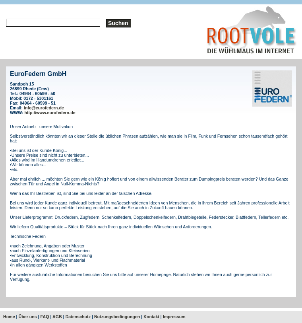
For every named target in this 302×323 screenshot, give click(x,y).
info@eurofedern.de (44, 107)
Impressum (174, 316)
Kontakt (151, 316)
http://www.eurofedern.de (50, 112)
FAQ (45, 316)
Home (9, 316)
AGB (57, 316)
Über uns (28, 316)
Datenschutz (78, 316)
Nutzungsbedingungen (117, 316)
